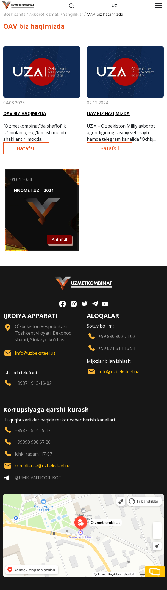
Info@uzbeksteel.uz (35, 353)
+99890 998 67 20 (33, 442)
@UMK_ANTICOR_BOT (38, 478)
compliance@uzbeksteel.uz (42, 466)
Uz (114, 5)
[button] (155, 571)
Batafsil (26, 148)
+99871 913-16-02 (33, 383)
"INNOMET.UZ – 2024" (32, 190)
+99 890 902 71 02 (116, 336)
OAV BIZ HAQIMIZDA (24, 114)
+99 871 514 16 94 (116, 348)
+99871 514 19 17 (33, 430)
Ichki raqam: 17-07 (33, 454)
